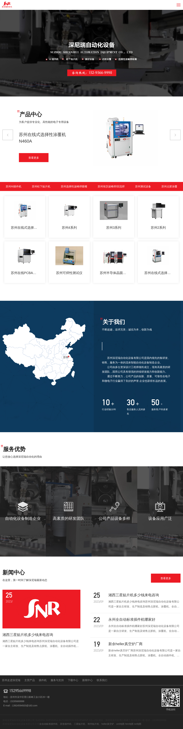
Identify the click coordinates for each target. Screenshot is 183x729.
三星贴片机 (79, 724)
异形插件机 (66, 724)
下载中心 (73, 680)
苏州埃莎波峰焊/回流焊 (111, 186)
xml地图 (120, 724)
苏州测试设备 (143, 186)
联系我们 (102, 680)
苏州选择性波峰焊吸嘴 (74, 186)
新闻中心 (87, 680)
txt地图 (137, 724)
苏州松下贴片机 (41, 186)
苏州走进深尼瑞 (11, 680)
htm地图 (129, 724)
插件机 (43, 680)
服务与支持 (57, 680)
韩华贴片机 (93, 724)
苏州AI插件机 (13, 186)
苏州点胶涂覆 (169, 186)
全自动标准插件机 (48, 724)
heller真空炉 (107, 724)
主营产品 (29, 680)
